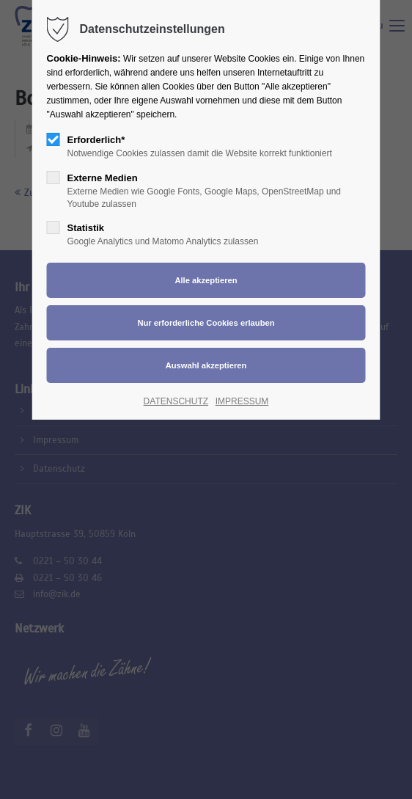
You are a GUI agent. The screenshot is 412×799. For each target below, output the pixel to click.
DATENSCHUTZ (176, 401)
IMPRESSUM (242, 401)
